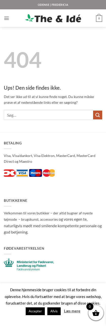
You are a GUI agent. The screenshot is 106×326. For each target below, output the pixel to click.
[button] (6, 18)
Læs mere (72, 311)
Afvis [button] (54, 311)
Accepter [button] (35, 311)
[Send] (97, 115)
